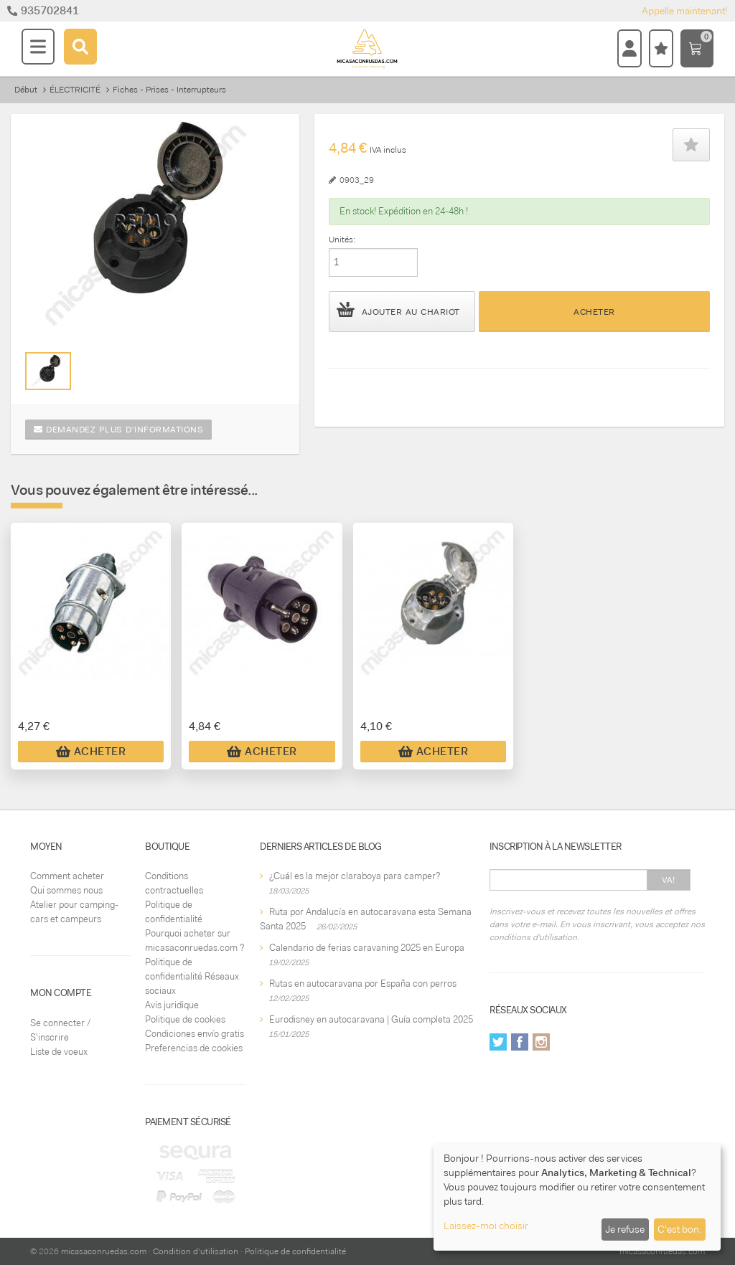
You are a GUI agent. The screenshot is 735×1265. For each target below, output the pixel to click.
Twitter (498, 1042)
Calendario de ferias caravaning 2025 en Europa (366, 948)
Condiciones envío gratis (194, 1034)
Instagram (541, 1042)
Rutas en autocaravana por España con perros (363, 983)
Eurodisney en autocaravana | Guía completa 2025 (371, 1019)
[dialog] (577, 1197)
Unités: (342, 239)
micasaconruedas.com (103, 1251)
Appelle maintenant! (685, 10)
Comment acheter (67, 876)
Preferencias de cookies (194, 1048)
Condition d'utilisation (195, 1251)
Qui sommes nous (66, 890)
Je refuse (625, 1229)
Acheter (594, 312)
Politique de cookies (185, 1019)
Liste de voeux (59, 1052)
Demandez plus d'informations (118, 429)
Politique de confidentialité (295, 1251)
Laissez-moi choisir (486, 1225)
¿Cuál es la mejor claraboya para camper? (354, 876)
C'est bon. (679, 1229)
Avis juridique (172, 1005)
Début (25, 89)
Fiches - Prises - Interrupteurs (169, 89)
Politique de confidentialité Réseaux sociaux (192, 976)
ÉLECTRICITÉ (75, 89)
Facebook (519, 1042)
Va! (668, 880)
